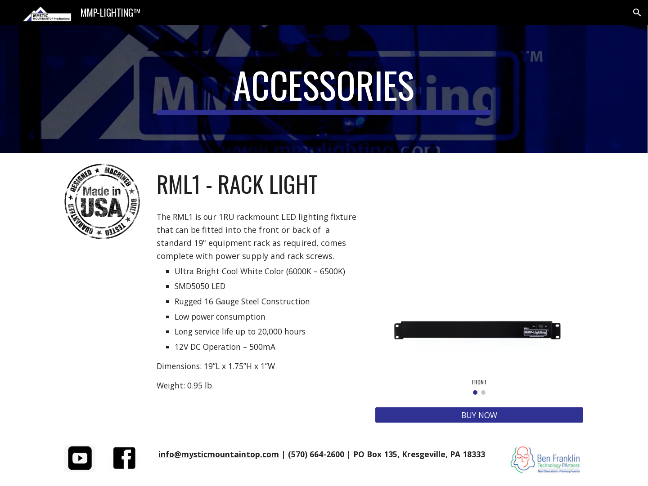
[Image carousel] (479, 344)
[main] (324, 89)
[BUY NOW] (479, 415)
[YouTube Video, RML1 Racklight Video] (479, 223)
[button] (637, 12)
